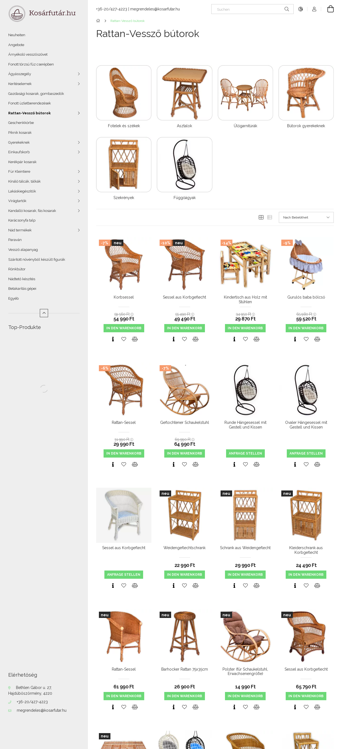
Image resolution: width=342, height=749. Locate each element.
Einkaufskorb (19, 152)
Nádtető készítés (21, 279)
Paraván (15, 240)
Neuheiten (16, 35)
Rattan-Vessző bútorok (29, 113)
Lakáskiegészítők (22, 191)
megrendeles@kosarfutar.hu (41, 710)
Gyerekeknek (19, 142)
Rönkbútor (17, 269)
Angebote (16, 45)
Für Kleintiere (19, 171)
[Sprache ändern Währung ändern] (300, 9)
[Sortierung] (306, 217)
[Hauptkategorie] (99, 21)
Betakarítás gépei (22, 288)
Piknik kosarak (20, 132)
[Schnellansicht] (112, 339)
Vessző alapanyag (23, 250)
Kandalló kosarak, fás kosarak (32, 211)
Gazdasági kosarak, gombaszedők (36, 94)
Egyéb (13, 298)
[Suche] (287, 9)
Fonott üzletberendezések (29, 103)
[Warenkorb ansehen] (327, 9)
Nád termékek (20, 230)
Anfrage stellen (245, 453)
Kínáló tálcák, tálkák (24, 181)
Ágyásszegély (19, 74)
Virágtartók (17, 201)
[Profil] (314, 9)
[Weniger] (44, 313)
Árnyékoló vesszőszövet (28, 54)
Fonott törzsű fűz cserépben (31, 64)
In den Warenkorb (123, 328)
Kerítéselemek (20, 84)
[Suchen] (252, 9)
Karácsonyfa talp (21, 220)
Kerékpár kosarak (22, 162)
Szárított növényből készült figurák (36, 259)
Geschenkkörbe (21, 123)
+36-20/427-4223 (32, 702)
